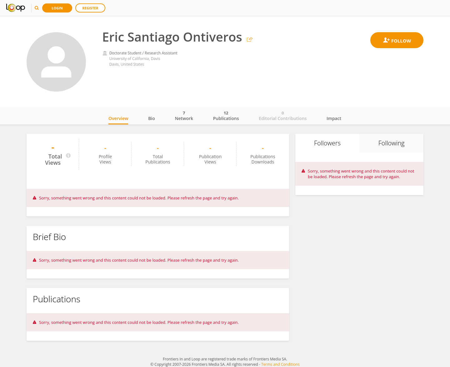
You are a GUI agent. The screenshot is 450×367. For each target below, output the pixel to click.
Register (90, 8)
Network (184, 115)
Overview (118, 118)
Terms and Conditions (280, 364)
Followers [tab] (327, 143)
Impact (334, 118)
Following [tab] (391, 143)
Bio (151, 118)
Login (57, 8)
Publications (226, 115)
